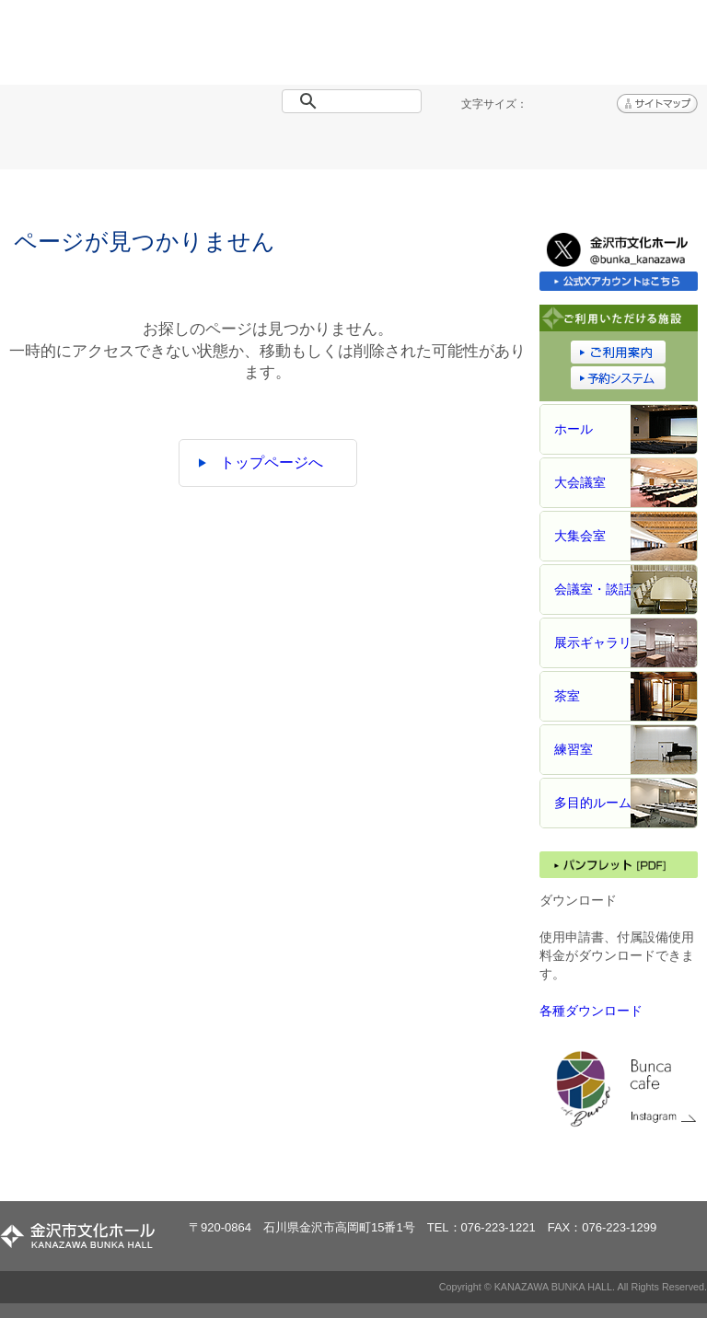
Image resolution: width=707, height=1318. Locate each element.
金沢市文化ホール (125, 48)
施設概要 (295, 148)
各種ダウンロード (591, 1010)
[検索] (355, 101)
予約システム (530, 148)
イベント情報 (177, 148)
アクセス (648, 148)
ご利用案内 (412, 148)
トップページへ (271, 462)
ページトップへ (641, 1170)
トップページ (59, 148)
